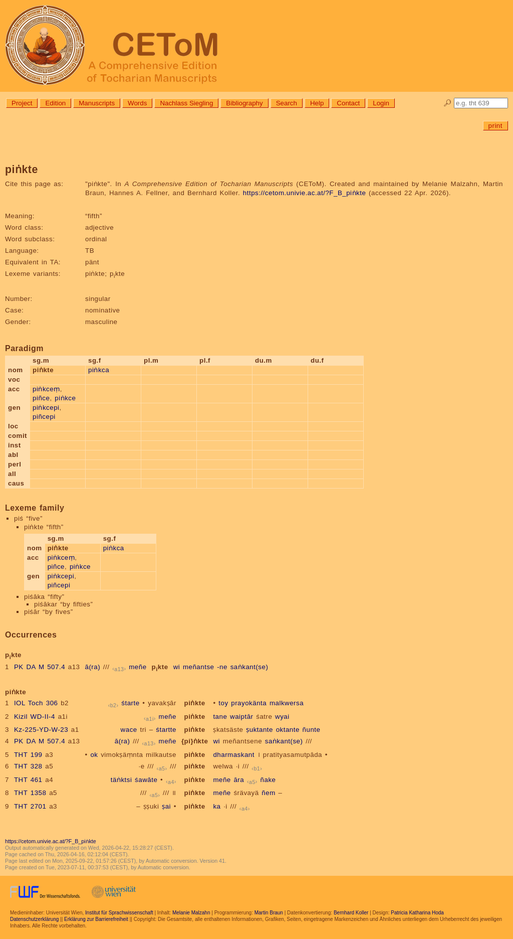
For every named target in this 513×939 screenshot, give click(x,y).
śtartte (166, 729)
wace (129, 729)
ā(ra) (93, 667)
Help (317, 103)
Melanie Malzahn (191, 912)
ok (94, 754)
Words (137, 103)
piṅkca (98, 370)
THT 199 (28, 754)
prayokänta (249, 703)
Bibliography (244, 103)
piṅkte (194, 703)
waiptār (241, 716)
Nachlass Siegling (186, 103)
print (495, 125)
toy (223, 703)
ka (216, 806)
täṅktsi (121, 780)
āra (238, 780)
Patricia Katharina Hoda (417, 912)
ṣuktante (259, 729)
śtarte (130, 703)
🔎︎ (447, 103)
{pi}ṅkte (194, 741)
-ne (222, 667)
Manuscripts (97, 103)
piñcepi (44, 416)
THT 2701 (30, 806)
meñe (137, 667)
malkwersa (287, 703)
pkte (160, 667)
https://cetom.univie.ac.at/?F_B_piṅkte (304, 193)
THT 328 (28, 766)
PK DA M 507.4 (39, 667)
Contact (348, 103)
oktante (288, 729)
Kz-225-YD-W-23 (41, 729)
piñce (41, 398)
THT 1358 (30, 793)
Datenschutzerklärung (34, 919)
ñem (268, 793)
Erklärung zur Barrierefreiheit (96, 919)
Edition (55, 103)
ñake (268, 780)
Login (381, 103)
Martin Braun (268, 912)
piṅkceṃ (46, 389)
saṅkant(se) (249, 667)
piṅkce (65, 398)
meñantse (198, 667)
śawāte (146, 780)
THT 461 (28, 780)
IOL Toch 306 (36, 703)
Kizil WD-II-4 (34, 716)
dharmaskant (233, 754)
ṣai (166, 806)
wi (176, 667)
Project (22, 103)
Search (286, 103)
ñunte (312, 729)
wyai (282, 716)
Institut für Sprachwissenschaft (119, 912)
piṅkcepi (46, 407)
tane (220, 716)
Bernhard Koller (351, 912)
